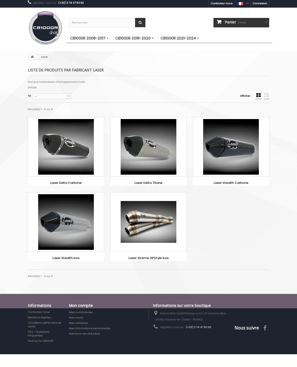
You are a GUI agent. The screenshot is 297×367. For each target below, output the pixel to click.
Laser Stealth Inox (65, 258)
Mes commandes (81, 312)
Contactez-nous (222, 3)
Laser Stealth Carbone (231, 183)
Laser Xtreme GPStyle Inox (148, 258)
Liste (266, 97)
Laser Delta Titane (148, 183)
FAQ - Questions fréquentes (39, 334)
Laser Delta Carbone (66, 183)
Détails (32, 87)
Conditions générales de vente (44, 324)
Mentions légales (39, 317)
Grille (258, 97)
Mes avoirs (76, 318)
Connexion (260, 3)
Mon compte (81, 305)
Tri (29, 96)
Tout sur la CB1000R (40, 341)
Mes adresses (78, 323)
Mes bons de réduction (84, 334)
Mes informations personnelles (90, 328)
